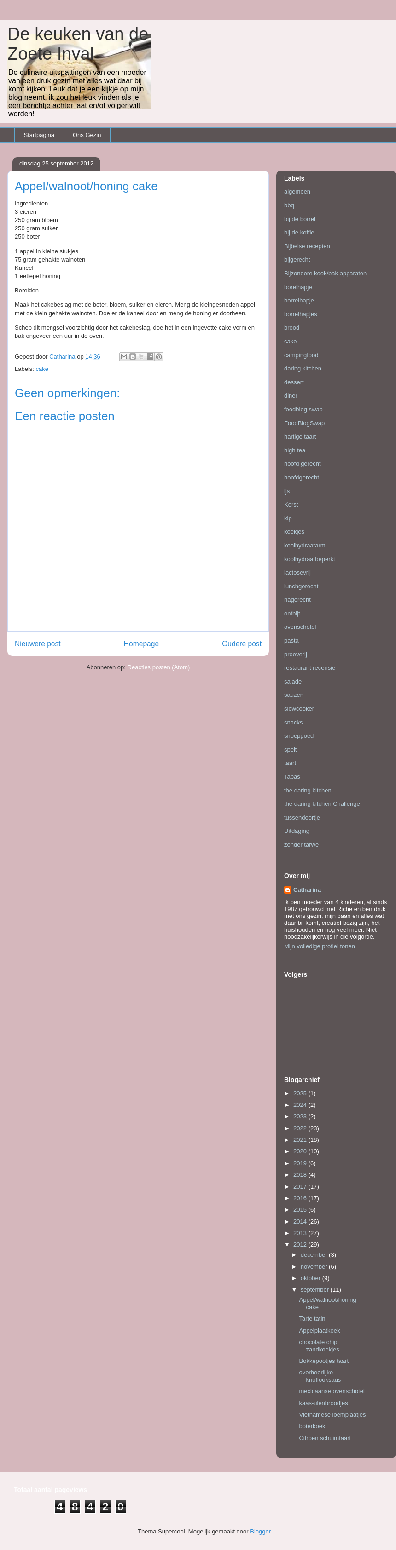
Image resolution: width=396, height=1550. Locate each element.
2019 (301, 1163)
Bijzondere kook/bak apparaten (325, 273)
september (316, 1289)
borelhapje (298, 287)
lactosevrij (297, 572)
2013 (301, 1233)
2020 (301, 1151)
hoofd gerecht (302, 463)
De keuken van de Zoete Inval (77, 43)
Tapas (292, 776)
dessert (294, 382)
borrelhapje (299, 300)
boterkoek (312, 1426)
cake (42, 368)
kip (288, 518)
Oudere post (242, 644)
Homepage (141, 644)
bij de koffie (299, 232)
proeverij (295, 654)
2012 (301, 1244)
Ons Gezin (87, 134)
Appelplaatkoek (319, 1330)
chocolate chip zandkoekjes (319, 1346)
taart (290, 762)
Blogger (260, 1531)
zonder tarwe (301, 844)
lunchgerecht (301, 586)
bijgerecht (297, 259)
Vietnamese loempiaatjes (332, 1414)
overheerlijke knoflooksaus (320, 1376)
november (315, 1266)
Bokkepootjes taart (324, 1360)
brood (291, 327)
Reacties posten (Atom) (159, 667)
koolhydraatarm (305, 545)
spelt (290, 749)
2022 (301, 1128)
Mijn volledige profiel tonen (319, 946)
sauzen (293, 694)
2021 (301, 1139)
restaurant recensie (309, 667)
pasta (291, 640)
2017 (301, 1186)
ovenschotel (300, 626)
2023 (301, 1116)
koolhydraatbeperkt (309, 559)
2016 (301, 1198)
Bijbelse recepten (307, 246)
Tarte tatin (312, 1318)
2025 (301, 1093)
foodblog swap (303, 409)
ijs (287, 491)
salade (293, 681)
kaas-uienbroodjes (323, 1403)
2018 (301, 1174)
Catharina (307, 889)
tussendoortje (302, 817)
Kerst (291, 504)
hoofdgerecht (301, 477)
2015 (301, 1209)
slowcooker (299, 708)
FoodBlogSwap (304, 423)
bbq (289, 205)
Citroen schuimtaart (325, 1438)
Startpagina (39, 134)
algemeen (297, 191)
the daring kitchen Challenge (322, 803)
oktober (311, 1278)
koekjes (294, 531)
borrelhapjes (300, 314)
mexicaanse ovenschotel (331, 1391)
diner (290, 395)
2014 (301, 1221)
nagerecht (297, 599)
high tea (294, 450)
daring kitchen (302, 368)
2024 (301, 1104)
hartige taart (300, 436)
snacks (293, 722)
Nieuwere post (38, 644)
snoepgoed (299, 735)
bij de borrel (299, 219)
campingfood (301, 355)
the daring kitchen (308, 790)
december (315, 1254)
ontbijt (292, 613)
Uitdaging (296, 830)
